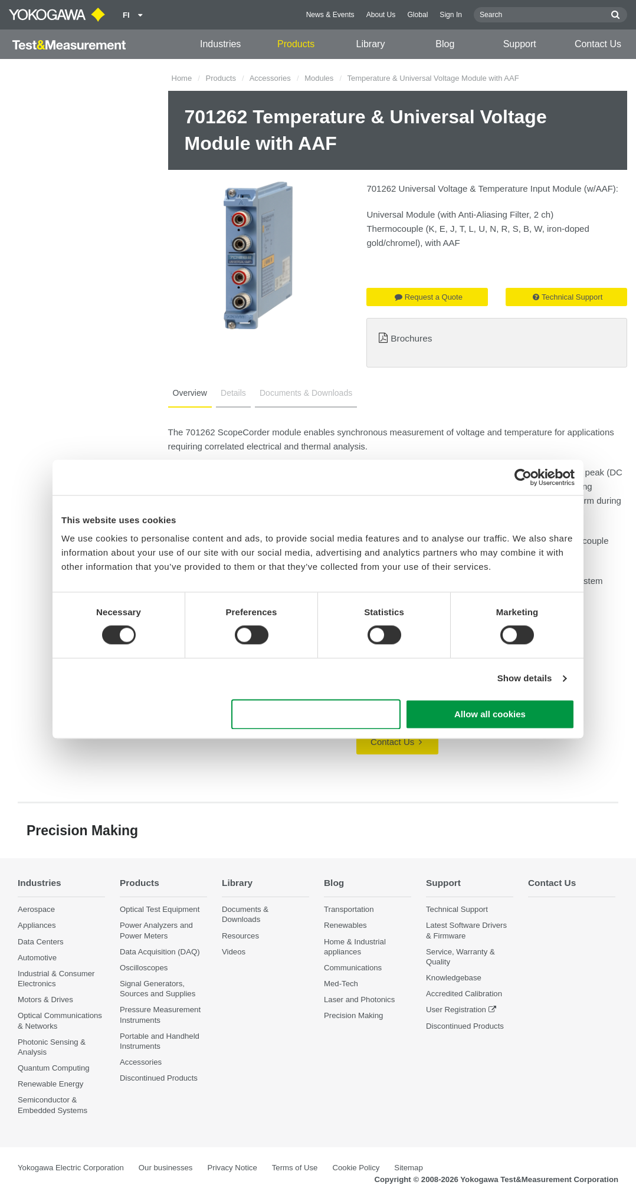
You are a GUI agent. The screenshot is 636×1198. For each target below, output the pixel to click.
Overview (190, 393)
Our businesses (166, 1167)
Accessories (270, 78)
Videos (233, 951)
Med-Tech (341, 983)
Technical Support (567, 297)
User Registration (456, 1009)
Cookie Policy (355, 1167)
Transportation (349, 909)
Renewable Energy (50, 1083)
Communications (353, 967)
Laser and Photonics (359, 999)
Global (417, 15)
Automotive (37, 957)
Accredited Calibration (464, 993)
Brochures (411, 338)
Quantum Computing (54, 1068)
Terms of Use (295, 1167)
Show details (524, 679)
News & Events (330, 15)
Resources (240, 935)
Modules (318, 78)
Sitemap (408, 1167)
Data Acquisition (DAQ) (160, 951)
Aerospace (36, 909)
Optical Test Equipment (159, 909)
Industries (220, 44)
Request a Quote (429, 297)
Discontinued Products (159, 1078)
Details (233, 393)
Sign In (451, 15)
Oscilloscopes (144, 967)
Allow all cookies (490, 714)
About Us (381, 15)
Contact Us (598, 44)
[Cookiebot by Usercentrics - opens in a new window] (523, 477)
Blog (444, 44)
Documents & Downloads (306, 393)
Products (295, 44)
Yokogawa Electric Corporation (71, 1167)
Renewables (345, 925)
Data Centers (41, 941)
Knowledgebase (453, 977)
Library (370, 44)
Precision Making (353, 1015)
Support (519, 44)
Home (182, 78)
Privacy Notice (232, 1167)
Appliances (37, 925)
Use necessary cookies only (316, 714)
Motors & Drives (45, 999)
